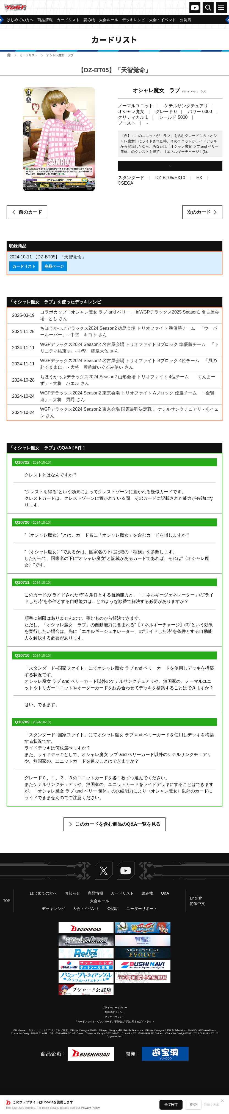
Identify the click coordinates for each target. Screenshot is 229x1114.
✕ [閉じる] (222, 1101)
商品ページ (54, 266)
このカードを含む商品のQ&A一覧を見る (118, 824)
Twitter (103, 870)
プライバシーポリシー (114, 1007)
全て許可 (171, 1105)
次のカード (199, 212)
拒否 (193, 1105)
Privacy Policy (90, 1107)
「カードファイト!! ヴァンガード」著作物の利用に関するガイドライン (114, 1021)
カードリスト (29, 55)
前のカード (30, 212)
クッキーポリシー (115, 1017)
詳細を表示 (211, 1104)
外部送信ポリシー (115, 1012)
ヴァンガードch (194, 7)
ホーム (9, 55)
